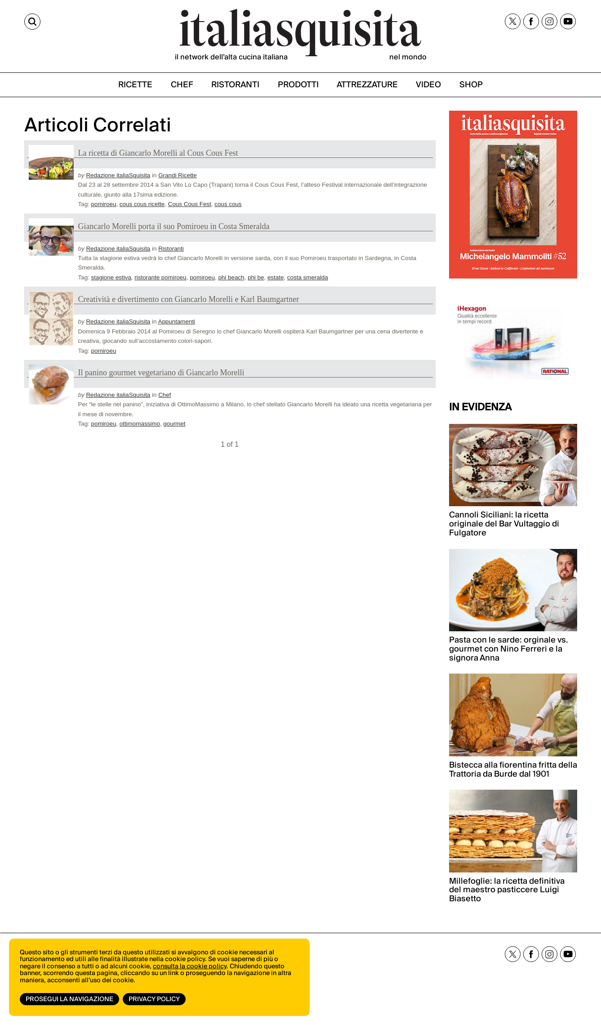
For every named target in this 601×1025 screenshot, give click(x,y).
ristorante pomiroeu (160, 277)
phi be (256, 277)
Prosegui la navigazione (69, 999)
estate (275, 277)
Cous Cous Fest (189, 204)
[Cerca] (32, 21)
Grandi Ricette (177, 175)
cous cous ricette (142, 204)
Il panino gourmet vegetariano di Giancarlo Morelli (161, 372)
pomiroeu (103, 204)
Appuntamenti (176, 321)
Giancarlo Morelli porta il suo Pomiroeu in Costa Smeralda (174, 226)
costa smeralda (307, 277)
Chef (164, 394)
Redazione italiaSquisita (118, 175)
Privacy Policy (154, 999)
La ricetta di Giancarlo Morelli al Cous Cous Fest (158, 152)
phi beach (231, 277)
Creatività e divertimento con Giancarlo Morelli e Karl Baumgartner (188, 299)
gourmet (174, 423)
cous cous (227, 204)
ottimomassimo (140, 423)
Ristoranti (171, 248)
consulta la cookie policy (190, 966)
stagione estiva (111, 277)
